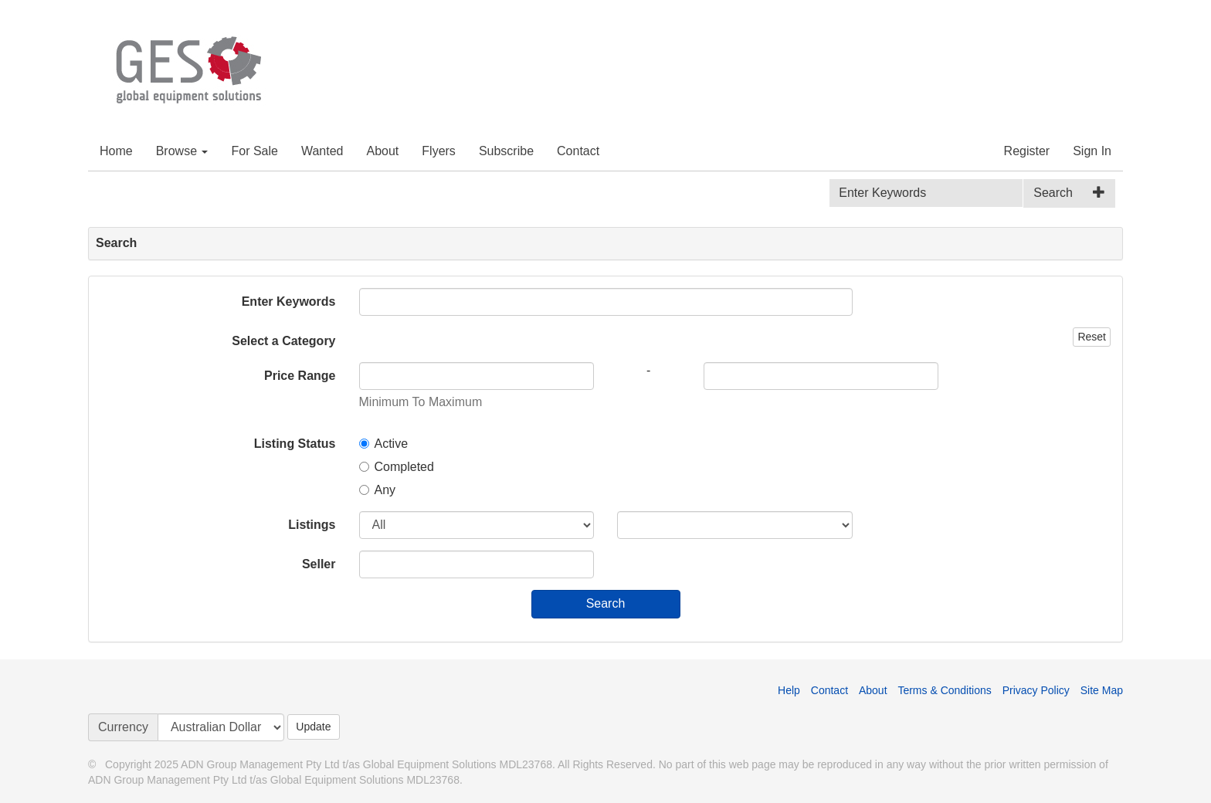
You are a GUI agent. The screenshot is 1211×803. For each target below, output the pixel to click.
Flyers (439, 151)
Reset (1091, 336)
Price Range (299, 375)
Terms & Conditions (944, 690)
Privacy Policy (1036, 690)
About (383, 151)
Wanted (322, 151)
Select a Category (283, 340)
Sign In (1092, 151)
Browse (182, 151)
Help (789, 690)
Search (1053, 192)
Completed (396, 466)
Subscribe (506, 151)
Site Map (1101, 690)
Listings (311, 524)
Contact (578, 151)
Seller (319, 564)
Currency (123, 727)
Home (116, 151)
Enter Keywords (289, 301)
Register (1027, 151)
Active (384, 443)
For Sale (254, 151)
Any (377, 489)
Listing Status (295, 443)
